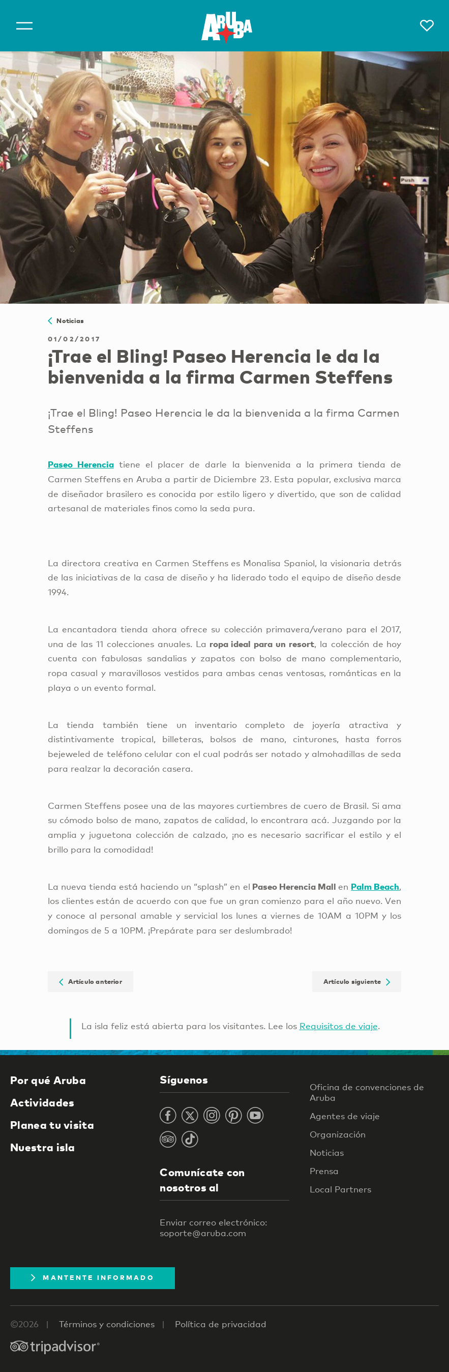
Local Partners (340, 1189)
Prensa (324, 1170)
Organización (338, 1134)
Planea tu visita (52, 1124)
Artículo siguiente (356, 981)
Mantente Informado (92, 1277)
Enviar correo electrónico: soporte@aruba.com (213, 1227)
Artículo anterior (90, 981)
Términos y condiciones (107, 1324)
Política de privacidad (220, 1324)
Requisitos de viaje (339, 1025)
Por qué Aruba (48, 1080)
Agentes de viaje (345, 1116)
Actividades (42, 1102)
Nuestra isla (42, 1147)
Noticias (66, 320)
